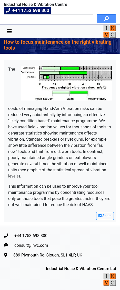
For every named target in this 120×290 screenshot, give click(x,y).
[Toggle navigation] (9, 31)
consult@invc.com (26, 245)
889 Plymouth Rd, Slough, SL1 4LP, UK (43, 255)
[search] (48, 19)
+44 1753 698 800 (25, 235)
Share (105, 216)
